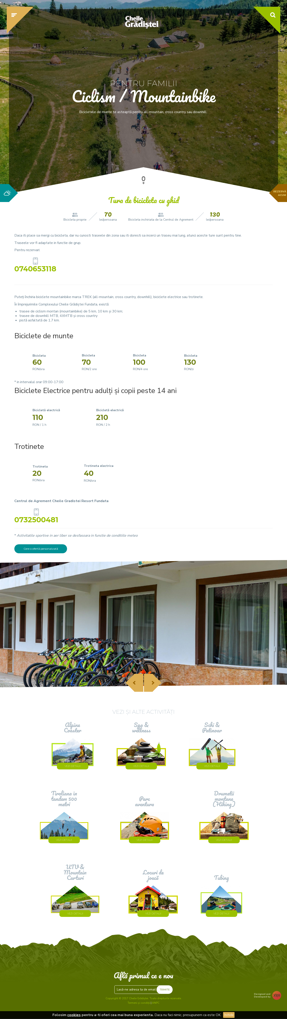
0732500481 (36, 518)
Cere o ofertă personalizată (41, 548)
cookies (74, 1014)
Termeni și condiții (139, 1003)
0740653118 (35, 267)
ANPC (155, 1003)
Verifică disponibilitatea (230, 147)
